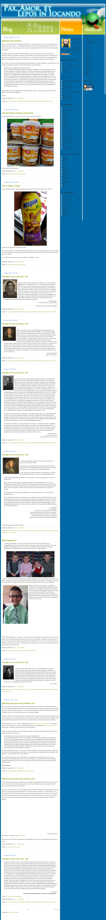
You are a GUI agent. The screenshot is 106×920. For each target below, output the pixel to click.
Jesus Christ (15, 689)
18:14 (14, 261)
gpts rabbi (65, 123)
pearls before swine (67, 173)
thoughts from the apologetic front (71, 80)
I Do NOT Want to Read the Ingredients (17, 113)
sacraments (32, 101)
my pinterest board (67, 67)
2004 (87, 70)
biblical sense (66, 85)
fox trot (64, 163)
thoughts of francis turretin (69, 148)
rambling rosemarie (67, 98)
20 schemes (65, 107)
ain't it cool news (66, 195)
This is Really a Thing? (11, 186)
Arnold (7, 650)
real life (64, 179)
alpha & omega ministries (69, 109)
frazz (63, 166)
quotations (29, 311)
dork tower (65, 161)
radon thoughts (66, 96)
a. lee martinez (66, 197)
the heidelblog (66, 130)
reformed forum (66, 143)
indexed (64, 168)
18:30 (14, 527)
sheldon (64, 184)
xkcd (63, 186)
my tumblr (65, 69)
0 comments (20, 98)
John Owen (15, 530)
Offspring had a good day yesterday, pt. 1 (18, 779)
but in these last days (68, 114)
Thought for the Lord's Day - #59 (15, 662)
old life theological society (69, 137)
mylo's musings (66, 94)
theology (40, 311)
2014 (87, 47)
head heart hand (66, 128)
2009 (87, 57)
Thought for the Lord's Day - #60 (15, 455)
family (7, 771)
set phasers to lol (66, 182)
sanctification (49, 530)
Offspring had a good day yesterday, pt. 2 (18, 703)
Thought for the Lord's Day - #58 (15, 859)
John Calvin (22, 689)
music (11, 847)
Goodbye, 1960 (66, 89)
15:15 (14, 686)
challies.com (65, 118)
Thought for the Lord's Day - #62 (15, 324)
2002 (87, 75)
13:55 (14, 647)
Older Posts (57, 909)
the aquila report (66, 112)
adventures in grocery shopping (14, 174)
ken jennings (65, 204)
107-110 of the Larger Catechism (40, 723)
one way (64, 170)
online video (16, 847)
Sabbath (26, 101)
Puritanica (23, 311)
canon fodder (65, 116)
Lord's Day (9, 311)
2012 (87, 49)
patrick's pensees (67, 139)
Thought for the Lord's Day (50, 311)
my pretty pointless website (69, 65)
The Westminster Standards (13, 896)
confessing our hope (67, 121)
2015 (87, 38)
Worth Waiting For (9, 540)
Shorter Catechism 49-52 (49, 725)
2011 (87, 52)
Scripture (45, 689)
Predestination (16, 311)
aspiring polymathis (67, 82)
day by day (65, 159)
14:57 (14, 309)
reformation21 (66, 141)
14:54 (14, 440)
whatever (64, 213)
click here (22, 835)
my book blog (65, 62)
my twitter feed (66, 71)
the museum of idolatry (68, 134)
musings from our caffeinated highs (71, 91)
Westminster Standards (42, 101)
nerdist (64, 208)
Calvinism (8, 689)
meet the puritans (67, 132)
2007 (87, 62)
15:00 (14, 171)
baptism (8, 101)
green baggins (66, 125)
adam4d (64, 157)
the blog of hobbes (67, 87)
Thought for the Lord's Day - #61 (15, 373)
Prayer (26, 530)
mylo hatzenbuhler (67, 206)
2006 (87, 65)
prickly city (65, 175)
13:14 (14, 899)
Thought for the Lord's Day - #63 (15, 277)
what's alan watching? (68, 211)
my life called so (66, 202)
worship (51, 101)
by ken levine (65, 199)
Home (27, 909)
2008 (87, 59)
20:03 (14, 98)
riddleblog (65, 146)
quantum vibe (66, 177)
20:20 (14, 768)
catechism (13, 101)
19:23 (14, 358)
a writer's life (65, 215)
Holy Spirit (8, 530)
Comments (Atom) (14, 912)
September (90, 41)
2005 (87, 67)
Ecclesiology (20, 101)
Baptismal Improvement (11, 41)
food (24, 174)
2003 (87, 72)
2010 (87, 54)
